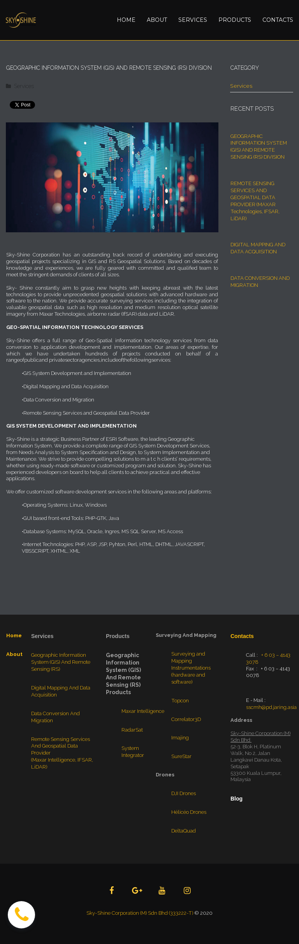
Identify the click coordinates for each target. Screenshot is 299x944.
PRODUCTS (234, 19)
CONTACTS (277, 19)
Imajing (180, 739)
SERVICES (192, 19)
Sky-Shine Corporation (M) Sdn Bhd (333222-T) (139, 913)
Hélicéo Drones (188, 812)
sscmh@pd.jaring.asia (271, 710)
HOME (126, 19)
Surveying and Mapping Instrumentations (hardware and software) (191, 671)
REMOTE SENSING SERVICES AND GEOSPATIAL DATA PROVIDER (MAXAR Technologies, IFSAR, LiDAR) (254, 198)
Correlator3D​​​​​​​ (186, 721)
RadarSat (132, 733)
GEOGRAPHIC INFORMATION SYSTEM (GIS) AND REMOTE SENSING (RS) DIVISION (257, 146)
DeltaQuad (183, 830)
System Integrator (132, 755)
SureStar (181, 757)
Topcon (179, 702)
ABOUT (157, 19)
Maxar (129, 715)
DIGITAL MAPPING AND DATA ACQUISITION (257, 243)
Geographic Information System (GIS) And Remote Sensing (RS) (60, 665)
